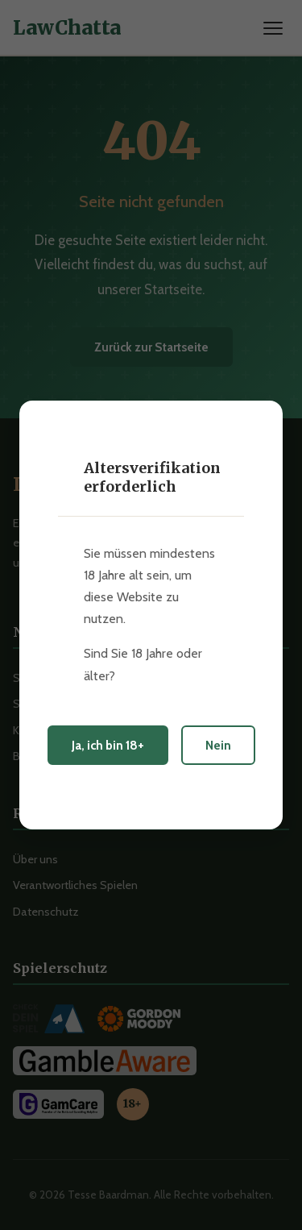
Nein (218, 745)
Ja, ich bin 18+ (108, 745)
